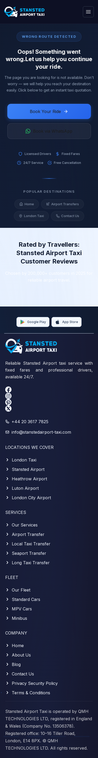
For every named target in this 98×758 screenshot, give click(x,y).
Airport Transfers (62, 206)
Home (26, 206)
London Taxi (31, 218)
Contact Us (67, 218)
